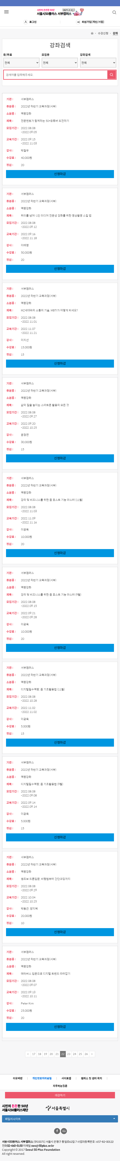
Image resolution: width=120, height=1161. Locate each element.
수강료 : (11, 158)
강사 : (9, 150)
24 (74, 1054)
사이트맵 (66, 1078)
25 (80, 1054)
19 (45, 1054)
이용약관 (18, 1078)
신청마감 (60, 173)
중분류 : (11, 106)
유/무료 (7, 55)
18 (39, 1054)
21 (57, 1054)
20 (51, 1054)
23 (68, 1054)
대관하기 (60, 1095)
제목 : (9, 121)
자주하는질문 (60, 1086)
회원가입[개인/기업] (90, 22)
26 (86, 1054)
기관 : (9, 99)
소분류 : (11, 113)
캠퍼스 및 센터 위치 (91, 1078)
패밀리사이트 (60, 1119)
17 (33, 1054)
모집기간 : (12, 128)
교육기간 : (12, 139)
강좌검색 (85, 55)
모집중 (45, 55)
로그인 (30, 22)
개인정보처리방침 (42, 1078)
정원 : (9, 165)
